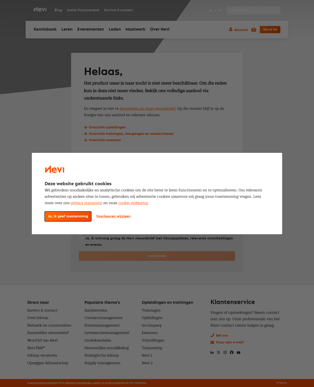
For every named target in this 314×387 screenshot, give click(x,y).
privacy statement (86, 203)
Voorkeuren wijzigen (113, 216)
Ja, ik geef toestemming (68, 216)
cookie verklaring (133, 203)
